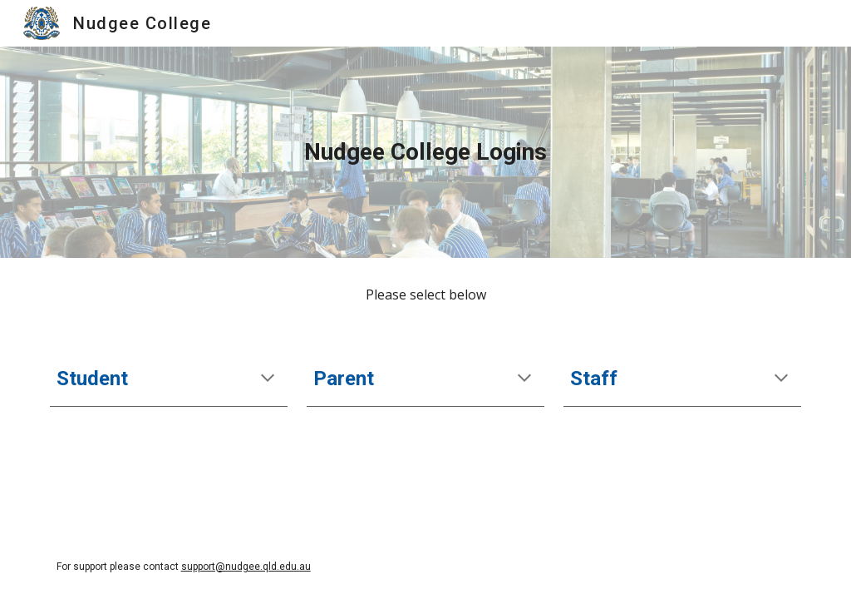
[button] (268, 379)
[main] (426, 152)
